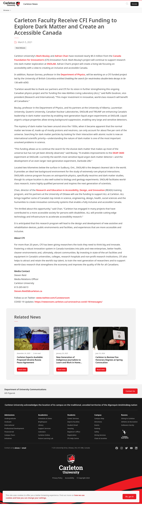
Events (96, 426)
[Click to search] (127, 4)
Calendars (42, 433)
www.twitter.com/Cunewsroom (53, 298)
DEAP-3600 (118, 153)
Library (40, 426)
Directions (98, 423)
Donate (134, 4)
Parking (97, 429)
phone (17, 449)
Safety (96, 433)
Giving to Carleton (128, 420)
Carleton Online (44, 436)
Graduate (7, 423)
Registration (72, 436)
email (24, 449)
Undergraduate (10, 420)
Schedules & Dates (45, 420)
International (9, 426)
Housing (70, 429)
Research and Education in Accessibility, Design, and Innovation (70, 191)
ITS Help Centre (73, 439)
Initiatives (8, 439)
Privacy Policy (57, 479)
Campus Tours (9, 436)
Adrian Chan (61, 56)
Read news (23, 371)
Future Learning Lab (45, 439)
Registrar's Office (73, 433)
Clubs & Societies (100, 439)
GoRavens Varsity (127, 426)
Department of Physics (73, 75)
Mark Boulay (43, 56)
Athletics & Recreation (129, 423)
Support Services (44, 429)
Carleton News (31, 4)
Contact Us (130, 392)
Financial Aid (9, 433)
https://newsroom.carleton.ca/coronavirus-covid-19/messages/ (68, 302)
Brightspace (42, 423)
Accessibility (69, 479)
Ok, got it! (129, 496)
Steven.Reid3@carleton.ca (28, 292)
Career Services (73, 420)
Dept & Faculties (73, 423)
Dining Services (100, 436)
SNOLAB (51, 64)
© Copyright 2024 (83, 479)
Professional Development (14, 429)
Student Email (72, 426)
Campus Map (99, 420)
